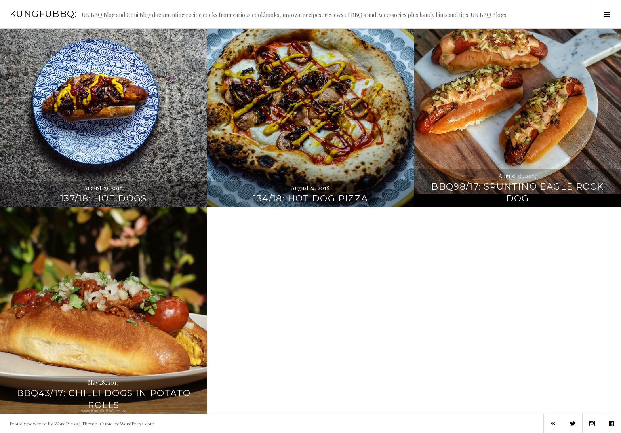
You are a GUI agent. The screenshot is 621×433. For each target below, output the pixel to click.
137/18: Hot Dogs (103, 198)
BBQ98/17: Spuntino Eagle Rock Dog (517, 192)
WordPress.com (137, 423)
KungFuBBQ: (43, 14)
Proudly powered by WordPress (44, 423)
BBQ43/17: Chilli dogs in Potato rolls (104, 399)
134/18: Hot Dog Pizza (310, 198)
